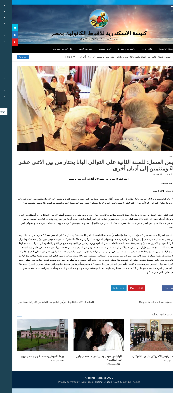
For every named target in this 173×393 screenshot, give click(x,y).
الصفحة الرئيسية (155, 48)
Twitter (141, 288)
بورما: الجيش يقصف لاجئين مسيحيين (30, 356)
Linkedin (106, 288)
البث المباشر (92, 48)
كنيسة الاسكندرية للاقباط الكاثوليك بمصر (86, 33)
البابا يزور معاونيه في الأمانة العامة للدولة (149, 301)
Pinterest (124, 288)
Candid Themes (119, 381)
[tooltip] (3, 27)
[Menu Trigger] (160, 6)
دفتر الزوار (134, 48)
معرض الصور (73, 48)
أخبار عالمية (161, 156)
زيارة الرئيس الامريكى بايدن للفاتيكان (143, 356)
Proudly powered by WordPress (63, 381)
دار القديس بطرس (50, 48)
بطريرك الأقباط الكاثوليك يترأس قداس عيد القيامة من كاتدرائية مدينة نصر (42, 301)
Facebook (158, 288)
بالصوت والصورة (114, 48)
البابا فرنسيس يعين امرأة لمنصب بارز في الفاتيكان (87, 358)
